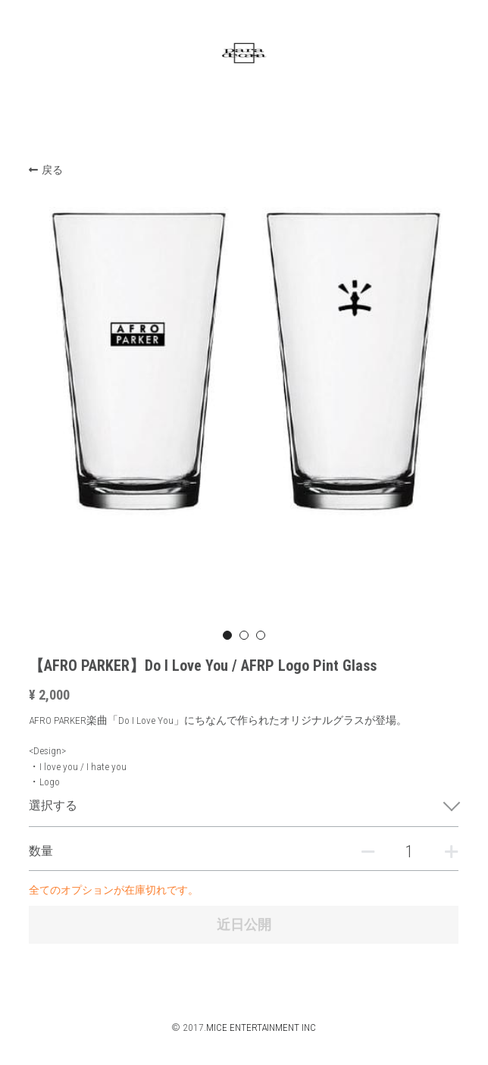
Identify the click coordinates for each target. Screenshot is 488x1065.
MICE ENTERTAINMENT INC (261, 1027)
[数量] (409, 851)
